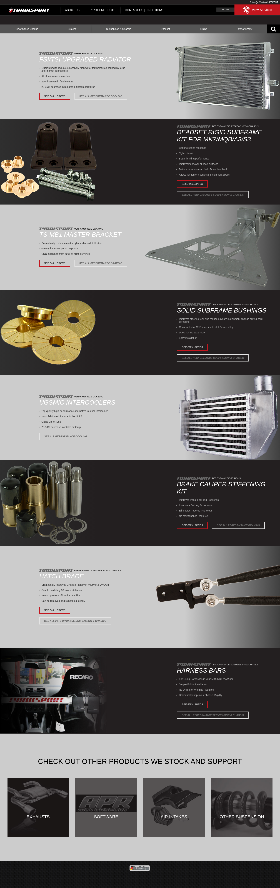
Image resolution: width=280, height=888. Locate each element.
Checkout (272, 2)
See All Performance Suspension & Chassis (213, 194)
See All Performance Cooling (100, 96)
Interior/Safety (244, 29)
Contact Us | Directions (144, 10)
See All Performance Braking (100, 263)
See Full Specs (54, 96)
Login (225, 9)
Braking (72, 29)
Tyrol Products (102, 10)
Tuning (203, 29)
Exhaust (165, 29)
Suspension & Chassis (118, 29)
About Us (72, 10)
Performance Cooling (26, 29)
